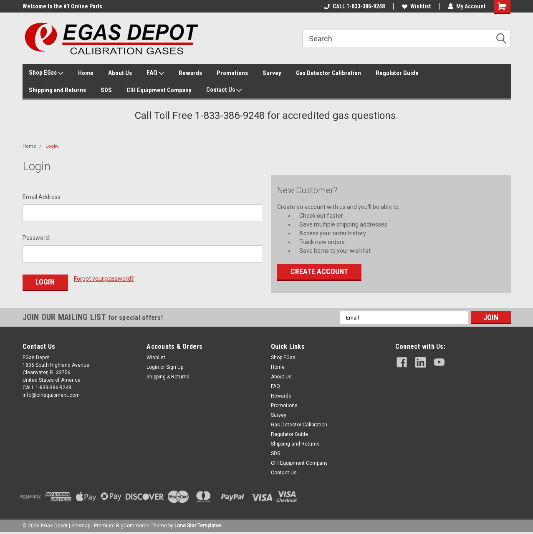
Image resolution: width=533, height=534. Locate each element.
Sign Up (174, 367)
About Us (120, 73)
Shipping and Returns (57, 90)
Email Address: (42, 197)
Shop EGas (46, 73)
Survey (272, 73)
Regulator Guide (397, 73)
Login (51, 146)
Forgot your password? (104, 278)
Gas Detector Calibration (328, 73)
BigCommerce (132, 526)
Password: (36, 237)
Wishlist (416, 6)
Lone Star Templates (198, 526)
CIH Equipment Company (159, 90)
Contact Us (224, 90)
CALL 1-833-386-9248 (354, 6)
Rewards (190, 73)
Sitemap (80, 526)
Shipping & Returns (168, 377)
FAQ (155, 73)
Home (85, 73)
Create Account (319, 271)
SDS (106, 90)
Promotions (232, 73)
